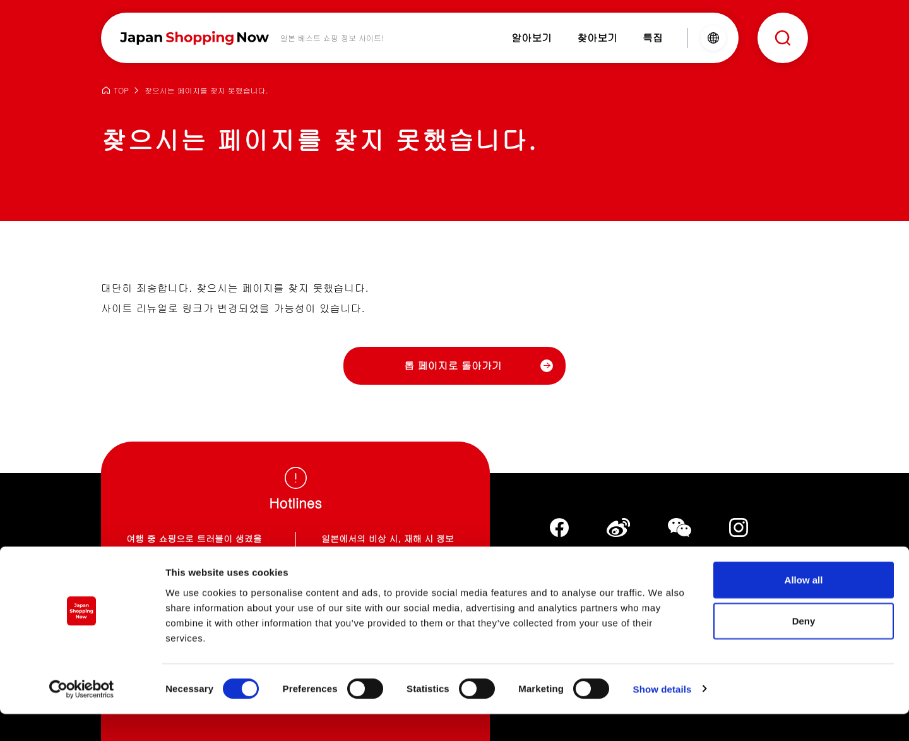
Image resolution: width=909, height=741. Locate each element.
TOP (121, 91)
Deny (804, 648)
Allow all (804, 606)
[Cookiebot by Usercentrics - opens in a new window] (82, 716)
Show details (662, 716)
